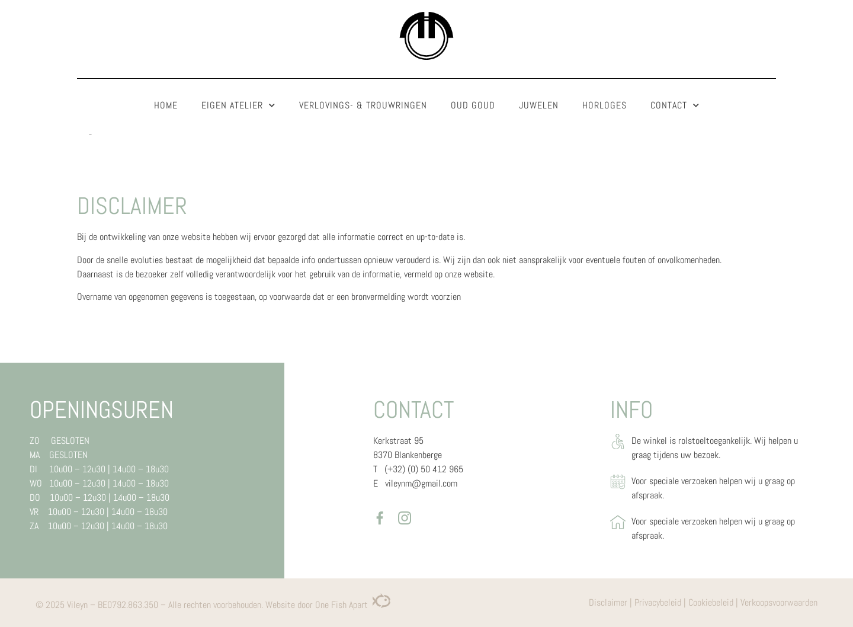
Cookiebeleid (710, 602)
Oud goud (473, 105)
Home (166, 105)
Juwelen (539, 105)
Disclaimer (608, 602)
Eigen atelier (238, 105)
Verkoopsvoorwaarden (778, 602)
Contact (675, 105)
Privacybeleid (657, 602)
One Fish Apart (352, 605)
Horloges (604, 105)
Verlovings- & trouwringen (363, 105)
